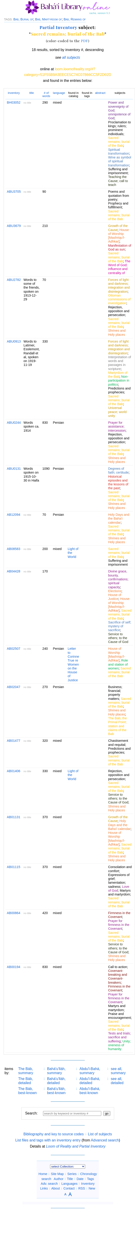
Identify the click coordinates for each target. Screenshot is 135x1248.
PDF (84, 40)
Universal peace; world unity (117, 412)
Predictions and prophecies (119, 390)
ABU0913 (14, 341)
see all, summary (118, 1071)
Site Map (57, 1174)
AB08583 (13, 549)
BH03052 (13, 102)
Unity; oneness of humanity (119, 1045)
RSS (81, 1188)
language (59, 93)
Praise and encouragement (119, 1015)
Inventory (87, 1183)
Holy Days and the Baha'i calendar (118, 518)
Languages (69, 1183)
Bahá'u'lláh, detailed (56, 1081)
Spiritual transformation (118, 151)
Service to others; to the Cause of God (118, 638)
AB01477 (13, 740)
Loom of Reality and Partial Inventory (75, 1146)
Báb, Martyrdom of (48, 19)
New (92, 1188)
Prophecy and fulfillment (118, 205)
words (46, 94)
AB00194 (13, 967)
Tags (90, 1178)
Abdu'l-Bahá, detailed (90, 1081)
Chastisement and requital (118, 742)
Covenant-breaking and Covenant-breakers (117, 976)
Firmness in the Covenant (119, 915)
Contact (69, 1188)
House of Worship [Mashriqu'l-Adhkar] (118, 235)
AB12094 (13, 514)
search (46, 1178)
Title (70, 1178)
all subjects (71, 57)
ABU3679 (14, 226)
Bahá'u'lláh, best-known (56, 1091)
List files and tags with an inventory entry (48, 1140)
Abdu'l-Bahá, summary (90, 1071)
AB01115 (13, 867)
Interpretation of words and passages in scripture (119, 363)
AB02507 (13, 648)
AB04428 (13, 571)
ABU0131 (14, 468)
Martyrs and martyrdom (119, 892)
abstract (100, 93)
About (55, 1188)
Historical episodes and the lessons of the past (118, 482)
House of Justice (114, 597)
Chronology (88, 1174)
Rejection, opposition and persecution (118, 311)
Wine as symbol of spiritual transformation (119, 161)
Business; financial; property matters (115, 693)
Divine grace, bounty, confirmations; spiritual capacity (118, 579)
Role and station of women (118, 664)
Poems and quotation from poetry (118, 195)
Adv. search (49, 1183)
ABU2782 (14, 280)
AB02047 (13, 687)
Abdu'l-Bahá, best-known (90, 1091)
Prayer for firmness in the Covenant (118, 925)
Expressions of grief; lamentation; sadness (118, 880)
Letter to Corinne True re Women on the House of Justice (73, 664)
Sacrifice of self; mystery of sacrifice (119, 626)
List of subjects (100, 1134)
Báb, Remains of (75, 19)
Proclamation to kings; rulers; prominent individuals (119, 128)
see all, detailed (117, 1081)
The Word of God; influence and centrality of (119, 267)
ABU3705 (14, 191)
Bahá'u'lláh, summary (56, 1071)
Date (80, 1178)
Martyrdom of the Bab (117, 374)
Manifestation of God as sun (119, 247)
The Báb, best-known (27, 1091)
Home (43, 1174)
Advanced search (105, 1140)
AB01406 (13, 771)
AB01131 (13, 817)
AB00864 (13, 913)
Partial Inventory (58, 27)
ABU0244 (14, 422)
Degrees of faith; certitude (118, 470)
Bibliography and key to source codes (53, 1134)
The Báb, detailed (25, 1081)
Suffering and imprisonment (118, 171)
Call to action (117, 967)
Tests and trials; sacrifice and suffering (119, 1037)
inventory (14, 93)
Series (72, 1174)
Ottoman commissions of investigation (119, 299)
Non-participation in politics (118, 380)
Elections (114, 591)
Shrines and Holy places (116, 332)
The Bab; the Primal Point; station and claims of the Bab (117, 726)
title (31, 93)
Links (44, 1188)
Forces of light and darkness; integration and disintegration (119, 285)
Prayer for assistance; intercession (116, 426)
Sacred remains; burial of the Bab (67, 34)
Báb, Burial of (23, 19)
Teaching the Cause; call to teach (118, 181)
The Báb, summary (25, 1071)
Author (58, 1178)
